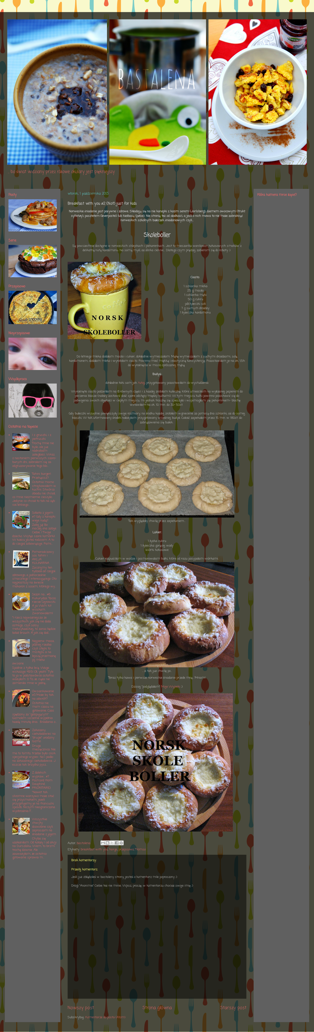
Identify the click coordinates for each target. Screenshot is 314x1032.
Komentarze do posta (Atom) (105, 1017)
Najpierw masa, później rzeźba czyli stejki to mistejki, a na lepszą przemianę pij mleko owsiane (34, 652)
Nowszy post (81, 1007)
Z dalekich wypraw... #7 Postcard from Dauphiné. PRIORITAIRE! (42, 780)
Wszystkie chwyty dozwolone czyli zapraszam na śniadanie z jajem (44, 827)
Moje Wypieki (170, 686)
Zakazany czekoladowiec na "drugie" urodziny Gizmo (44, 736)
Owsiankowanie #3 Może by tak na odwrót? (43, 695)
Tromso (140, 849)
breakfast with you (94, 849)
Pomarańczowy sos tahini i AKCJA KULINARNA (43, 558)
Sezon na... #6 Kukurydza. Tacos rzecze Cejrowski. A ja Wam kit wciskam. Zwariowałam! (44, 604)
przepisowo (126, 849)
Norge (113, 849)
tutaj (141, 383)
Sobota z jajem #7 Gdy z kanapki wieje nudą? (43, 517)
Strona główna (157, 1007)
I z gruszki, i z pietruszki (41, 437)
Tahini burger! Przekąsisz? (41, 476)
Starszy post (233, 1007)
